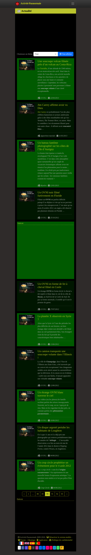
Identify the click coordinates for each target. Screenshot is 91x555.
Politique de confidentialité (60, 540)
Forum (22, 540)
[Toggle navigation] (73, 3)
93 (62, 494)
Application (42, 540)
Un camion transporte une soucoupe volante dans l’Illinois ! (55, 354)
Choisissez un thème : (25, 54)
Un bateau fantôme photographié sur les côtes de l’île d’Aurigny (53, 146)
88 (38, 494)
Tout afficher (65, 54)
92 (57, 494)
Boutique (31, 540)
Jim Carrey (42, 112)
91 (52, 494)
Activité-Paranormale (28, 3)
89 (43, 494)
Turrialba (43, 68)
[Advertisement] (45, 33)
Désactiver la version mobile (59, 537)
